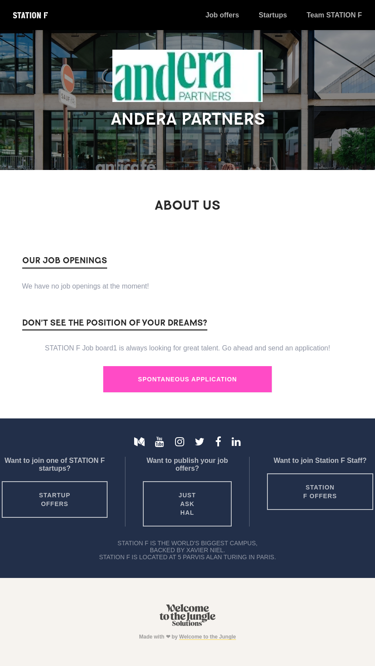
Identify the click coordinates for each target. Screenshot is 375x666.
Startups (273, 15)
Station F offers (320, 492)
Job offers (222, 15)
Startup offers (54, 499)
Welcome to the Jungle (207, 637)
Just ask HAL (187, 504)
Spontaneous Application (187, 379)
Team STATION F (334, 15)
